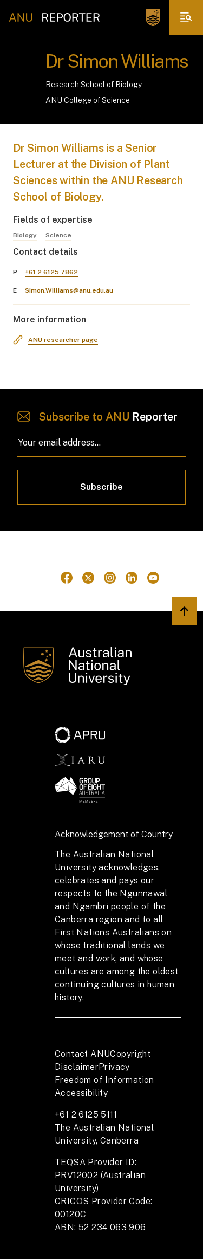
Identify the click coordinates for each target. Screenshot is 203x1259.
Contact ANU (82, 1054)
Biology (25, 235)
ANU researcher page (63, 340)
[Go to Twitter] (88, 577)
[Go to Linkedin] (131, 577)
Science (58, 235)
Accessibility (81, 1093)
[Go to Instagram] (109, 577)
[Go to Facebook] (66, 577)
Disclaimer (77, 1067)
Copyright (130, 1054)
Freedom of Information (104, 1080)
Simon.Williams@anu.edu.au (69, 290)
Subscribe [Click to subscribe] (101, 487)
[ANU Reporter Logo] (54, 17)
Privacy (114, 1067)
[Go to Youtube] (153, 577)
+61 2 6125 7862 (51, 272)
